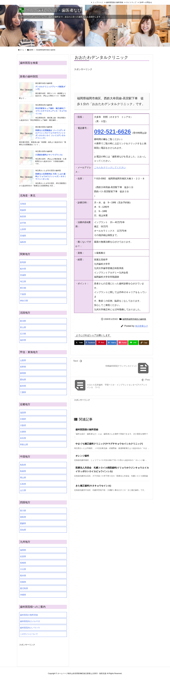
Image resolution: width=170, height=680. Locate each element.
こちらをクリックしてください (110, 167)
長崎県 (23, 563)
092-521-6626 (112, 131)
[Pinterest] (101, 342)
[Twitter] (79, 342)
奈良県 (23, 438)
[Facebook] (90, 342)
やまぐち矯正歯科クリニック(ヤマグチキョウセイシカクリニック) (109, 444)
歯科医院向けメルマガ (30, 621)
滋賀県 (23, 412)
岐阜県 (23, 386)
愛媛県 (23, 523)
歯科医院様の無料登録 (114, 2)
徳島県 (23, 517)
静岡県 (23, 373)
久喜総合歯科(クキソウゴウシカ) (48, 155)
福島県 (23, 242)
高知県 (23, 530)
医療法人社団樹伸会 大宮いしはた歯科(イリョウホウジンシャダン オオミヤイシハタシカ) (50, 176)
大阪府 (23, 425)
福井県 (23, 340)
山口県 (23, 490)
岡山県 (23, 477)
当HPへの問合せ (145, 2)
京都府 (23, 419)
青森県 (23, 210)
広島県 (23, 484)
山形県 (23, 229)
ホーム (22, 50)
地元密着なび (141, 326)
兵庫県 (23, 432)
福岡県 (31, 50)
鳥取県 (23, 465)
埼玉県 (23, 281)
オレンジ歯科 (82, 456)
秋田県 (23, 216)
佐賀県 (23, 556)
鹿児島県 (24, 588)
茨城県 (23, 275)
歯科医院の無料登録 (29, 615)
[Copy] (144, 342)
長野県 (23, 367)
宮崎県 (23, 582)
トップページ (98, 2)
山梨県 (23, 360)
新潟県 (23, 321)
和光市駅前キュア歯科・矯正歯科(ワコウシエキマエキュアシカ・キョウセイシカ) (51, 110)
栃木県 (23, 269)
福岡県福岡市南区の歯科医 (46, 50)
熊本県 (23, 575)
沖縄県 (23, 595)
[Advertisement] (96, 80)
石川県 (23, 334)
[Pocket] (122, 342)
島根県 (23, 471)
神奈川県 (24, 300)
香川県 (23, 510)
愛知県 (23, 379)
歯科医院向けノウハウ (30, 628)
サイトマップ (131, 2)
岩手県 (23, 223)
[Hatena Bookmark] (112, 342)
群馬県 (23, 262)
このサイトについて (29, 634)
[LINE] (133, 342)
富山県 (23, 327)
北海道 (23, 204)
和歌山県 (24, 444)
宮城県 (23, 236)
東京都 (23, 288)
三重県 (23, 392)
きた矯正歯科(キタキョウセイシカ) (93, 485)
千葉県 (23, 294)
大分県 (23, 569)
